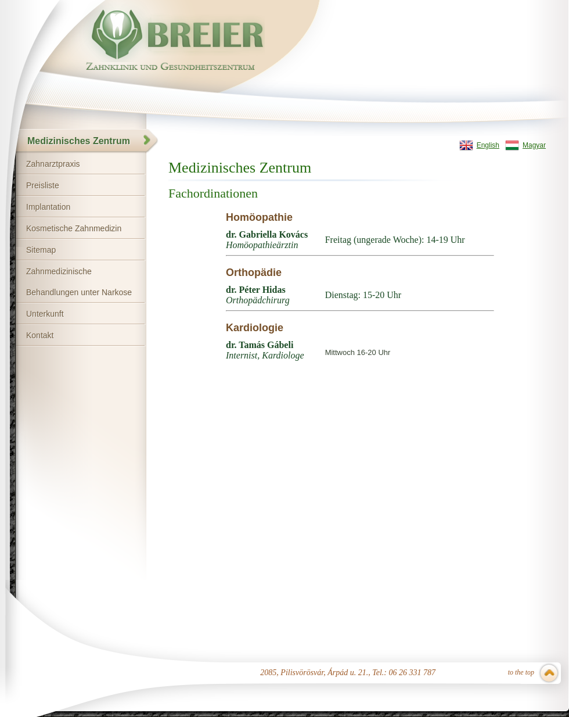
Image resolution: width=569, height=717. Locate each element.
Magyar (534, 145)
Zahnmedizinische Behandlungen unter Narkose (79, 282)
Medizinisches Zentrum (78, 141)
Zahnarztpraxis (53, 164)
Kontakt (39, 335)
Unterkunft (45, 313)
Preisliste (42, 185)
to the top (521, 672)
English (488, 145)
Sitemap (41, 249)
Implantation (48, 206)
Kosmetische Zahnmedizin (73, 228)
